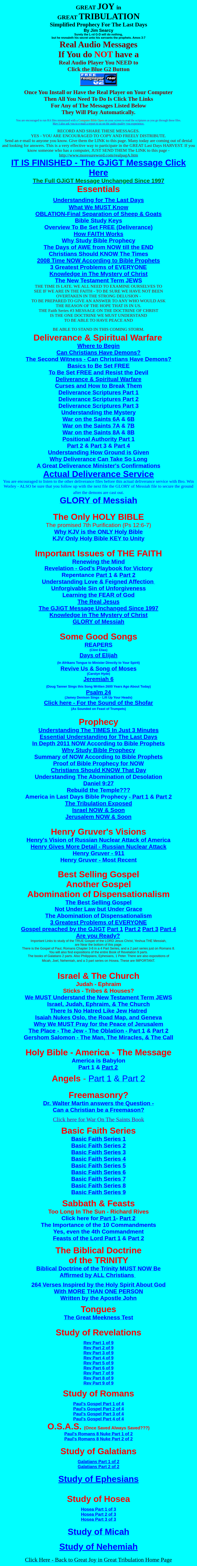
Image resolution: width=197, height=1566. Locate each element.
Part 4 (168, 929)
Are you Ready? (98, 935)
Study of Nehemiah (98, 1546)
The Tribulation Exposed (98, 803)
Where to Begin (98, 346)
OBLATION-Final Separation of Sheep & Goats (98, 214)
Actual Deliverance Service (98, 474)
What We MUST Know (98, 207)
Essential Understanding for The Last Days (98, 737)
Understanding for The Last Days (98, 200)
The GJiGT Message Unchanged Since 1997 (98, 608)
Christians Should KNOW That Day (98, 770)
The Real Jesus (99, 601)
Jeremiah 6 (98, 679)
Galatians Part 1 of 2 (98, 1461)
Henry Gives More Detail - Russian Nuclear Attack (99, 846)
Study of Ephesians (98, 1479)
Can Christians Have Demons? (98, 352)
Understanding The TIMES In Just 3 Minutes (98, 730)
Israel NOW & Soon (98, 810)
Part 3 (150, 929)
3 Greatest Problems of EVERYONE (98, 922)
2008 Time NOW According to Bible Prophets (98, 260)
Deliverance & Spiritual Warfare (98, 379)
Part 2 (133, 929)
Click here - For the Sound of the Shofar (98, 702)
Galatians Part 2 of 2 (98, 1466)
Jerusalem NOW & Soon (98, 816)
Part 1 (115, 929)
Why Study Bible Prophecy (98, 750)
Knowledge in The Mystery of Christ (98, 274)
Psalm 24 (98, 692)
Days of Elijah (98, 655)
